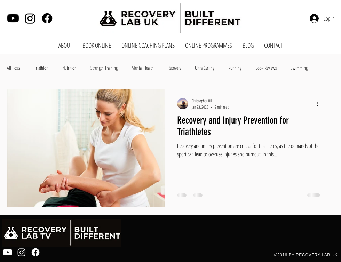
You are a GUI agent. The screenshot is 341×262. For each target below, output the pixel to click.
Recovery (174, 67)
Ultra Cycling (204, 67)
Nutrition (69, 67)
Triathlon (41, 67)
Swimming (299, 67)
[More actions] (320, 104)
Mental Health (143, 67)
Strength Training (104, 67)
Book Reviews (266, 67)
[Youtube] (13, 18)
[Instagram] (30, 18)
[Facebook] (47, 18)
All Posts (13, 67)
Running (234, 67)
